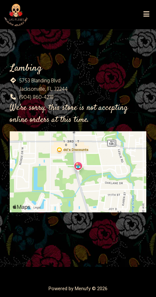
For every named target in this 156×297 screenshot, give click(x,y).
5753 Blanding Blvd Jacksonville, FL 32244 (43, 85)
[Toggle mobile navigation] (146, 14)
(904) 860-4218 (36, 97)
